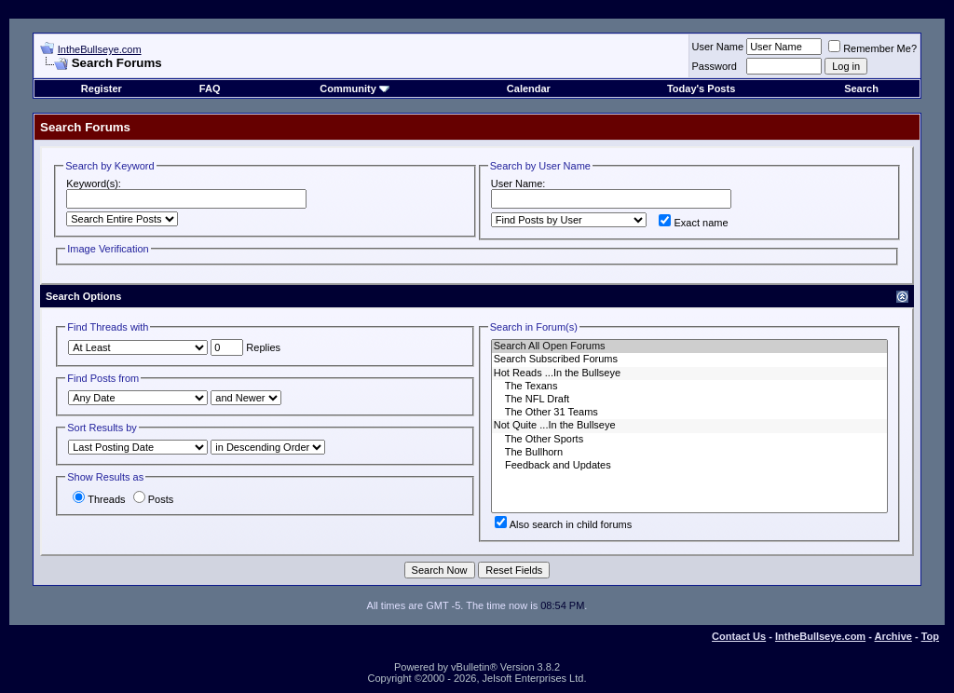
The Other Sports (689, 439)
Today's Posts (701, 88)
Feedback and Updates (689, 465)
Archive (893, 636)
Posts (153, 499)
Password (714, 66)
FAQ (210, 88)
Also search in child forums (563, 524)
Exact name (693, 222)
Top (930, 636)
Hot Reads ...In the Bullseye (689, 373)
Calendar (529, 88)
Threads (99, 499)
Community (354, 88)
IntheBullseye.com (100, 49)
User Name (718, 46)
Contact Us (739, 636)
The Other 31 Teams (689, 412)
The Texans (689, 386)
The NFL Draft (689, 399)
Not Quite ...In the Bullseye (689, 425)
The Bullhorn (689, 452)
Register (101, 88)
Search (861, 88)
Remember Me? (872, 48)
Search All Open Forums (689, 346)
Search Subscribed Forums (689, 359)
